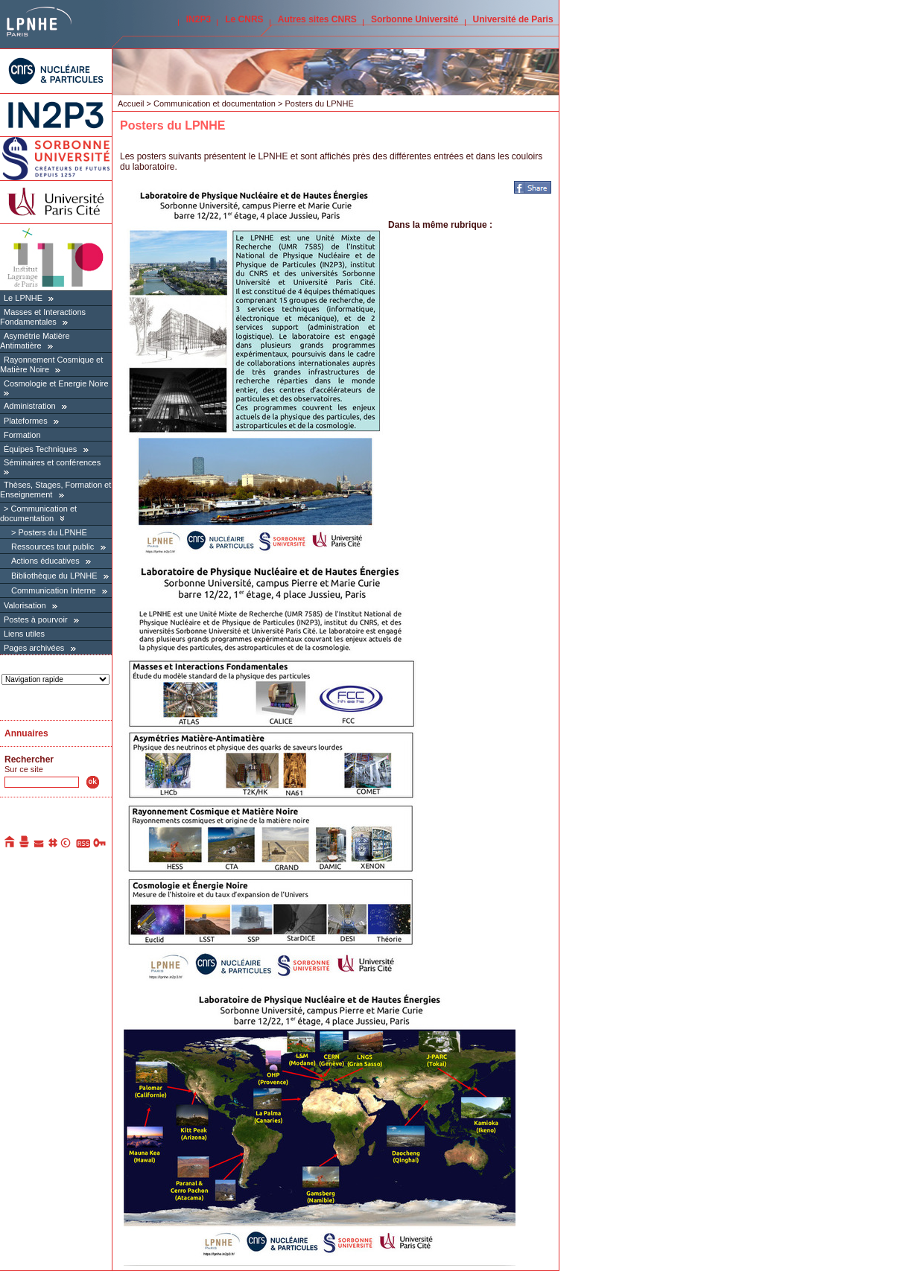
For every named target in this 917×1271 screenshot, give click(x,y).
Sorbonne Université (414, 19)
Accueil (131, 103)
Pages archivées (34, 647)
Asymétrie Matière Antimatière (35, 340)
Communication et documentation (38, 513)
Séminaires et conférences (52, 462)
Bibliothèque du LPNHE (54, 575)
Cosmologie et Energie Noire (56, 383)
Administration (30, 405)
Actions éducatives (45, 560)
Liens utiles (24, 633)
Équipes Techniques (40, 449)
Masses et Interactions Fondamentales (43, 317)
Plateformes (26, 420)
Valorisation (25, 605)
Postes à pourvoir (36, 619)
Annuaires (26, 733)
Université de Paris (513, 19)
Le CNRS (244, 19)
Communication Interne (53, 590)
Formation (22, 434)
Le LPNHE (23, 297)
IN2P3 (198, 19)
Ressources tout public (52, 546)
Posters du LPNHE (52, 532)
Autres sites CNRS (317, 19)
